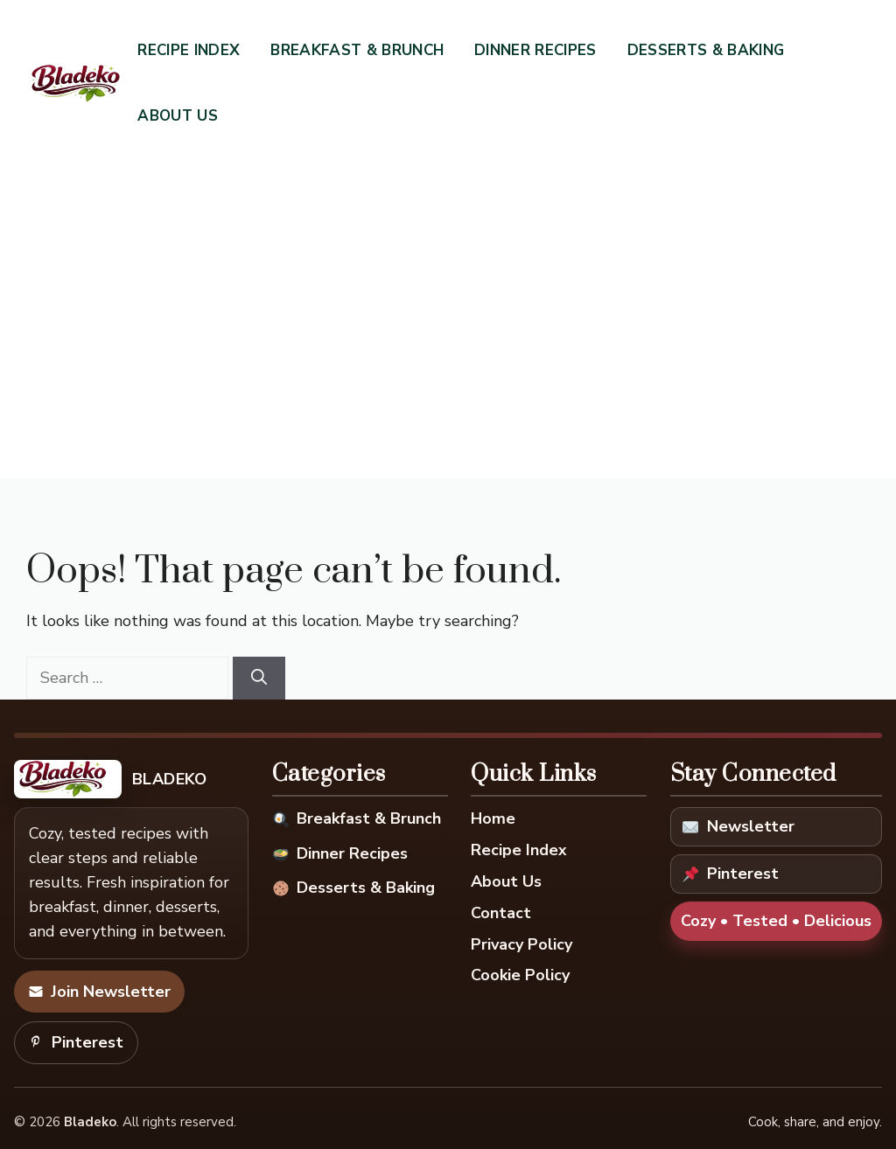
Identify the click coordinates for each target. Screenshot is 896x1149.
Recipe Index (188, 50)
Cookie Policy (520, 974)
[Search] (259, 678)
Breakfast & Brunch (357, 50)
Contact (501, 912)
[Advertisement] (448, 285)
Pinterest (76, 1042)
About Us (177, 116)
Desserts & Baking (706, 50)
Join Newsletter (99, 991)
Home (493, 818)
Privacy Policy (521, 944)
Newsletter (738, 826)
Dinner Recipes (535, 50)
